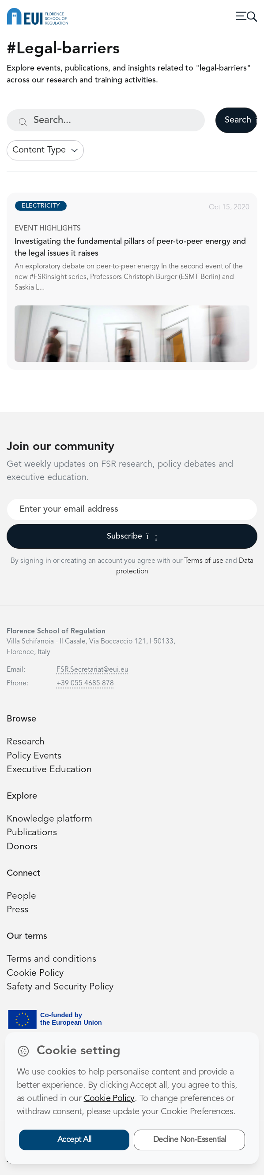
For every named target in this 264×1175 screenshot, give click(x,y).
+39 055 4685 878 (85, 683)
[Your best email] (132, 509)
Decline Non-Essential (189, 1140)
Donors (22, 847)
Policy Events (34, 756)
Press (17, 910)
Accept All (74, 1140)
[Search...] (106, 120)
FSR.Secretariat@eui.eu (92, 669)
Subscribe (132, 536)
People (21, 896)
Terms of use (204, 561)
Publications (32, 832)
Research (26, 742)
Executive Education (49, 769)
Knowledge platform (49, 819)
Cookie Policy (35, 973)
